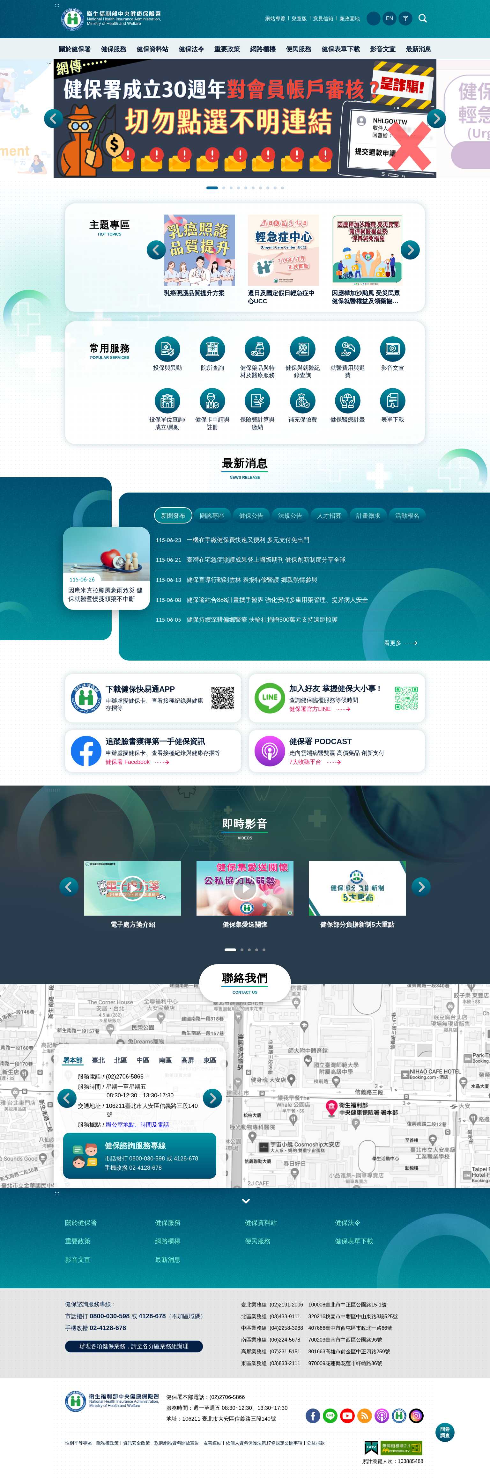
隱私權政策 (107, 1443)
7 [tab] (260, 188)
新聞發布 (173, 515)
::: (57, 5)
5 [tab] (245, 188)
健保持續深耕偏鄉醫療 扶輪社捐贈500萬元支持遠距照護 (247, 620)
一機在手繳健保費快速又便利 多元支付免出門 (232, 540)
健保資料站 (152, 49)
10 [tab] (282, 188)
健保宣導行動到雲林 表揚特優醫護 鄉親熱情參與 (236, 580)
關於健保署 (75, 49)
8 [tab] (267, 188)
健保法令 (191, 49)
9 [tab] (275, 188)
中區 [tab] (143, 1060)
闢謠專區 (212, 515)
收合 (246, 1200)
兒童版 (299, 18)
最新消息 (418, 49)
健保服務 (113, 49)
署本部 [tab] (72, 1060)
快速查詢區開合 (423, 18)
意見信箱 (323, 18)
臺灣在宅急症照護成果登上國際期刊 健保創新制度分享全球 (251, 560)
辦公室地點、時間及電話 (137, 1125)
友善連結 (212, 1443)
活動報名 (407, 515)
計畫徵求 (368, 515)
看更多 (392, 643)
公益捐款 (316, 1443)
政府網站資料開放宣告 (176, 1443)
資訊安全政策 (136, 1443)
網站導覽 (275, 18)
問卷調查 (445, 1432)
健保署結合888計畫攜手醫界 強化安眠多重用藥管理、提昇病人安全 (262, 600)
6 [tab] (253, 188)
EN (389, 18)
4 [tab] (238, 188)
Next (436, 118)
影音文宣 (383, 49)
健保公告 (251, 515)
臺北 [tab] (98, 1060)
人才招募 (329, 515)
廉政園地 (349, 18)
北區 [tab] (120, 1060)
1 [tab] (212, 188)
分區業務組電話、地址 (374, 18)
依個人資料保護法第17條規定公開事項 (264, 1443)
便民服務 (298, 49)
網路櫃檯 (263, 49)
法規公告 (290, 515)
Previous (53, 118)
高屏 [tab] (187, 1060)
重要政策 (227, 49)
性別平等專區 (78, 1443)
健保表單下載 (341, 49)
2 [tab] (223, 188)
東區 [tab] (210, 1060)
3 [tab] (231, 188)
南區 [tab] (165, 1060)
